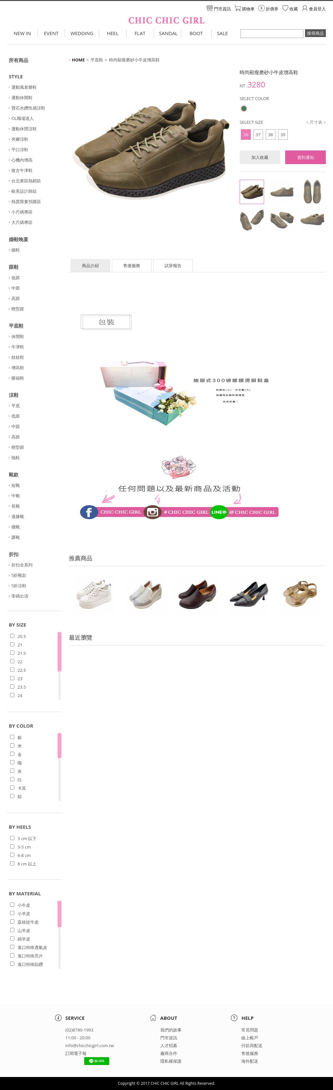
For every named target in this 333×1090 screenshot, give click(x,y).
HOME (78, 60)
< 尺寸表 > (316, 122)
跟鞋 (14, 267)
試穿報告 (173, 265)
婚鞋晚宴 (18, 239)
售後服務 (131, 265)
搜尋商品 (315, 33)
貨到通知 (305, 157)
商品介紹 (90, 265)
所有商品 (18, 60)
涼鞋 (14, 395)
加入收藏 (259, 157)
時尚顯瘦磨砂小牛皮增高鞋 (134, 60)
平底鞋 (16, 325)
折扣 (14, 554)
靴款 (14, 474)
